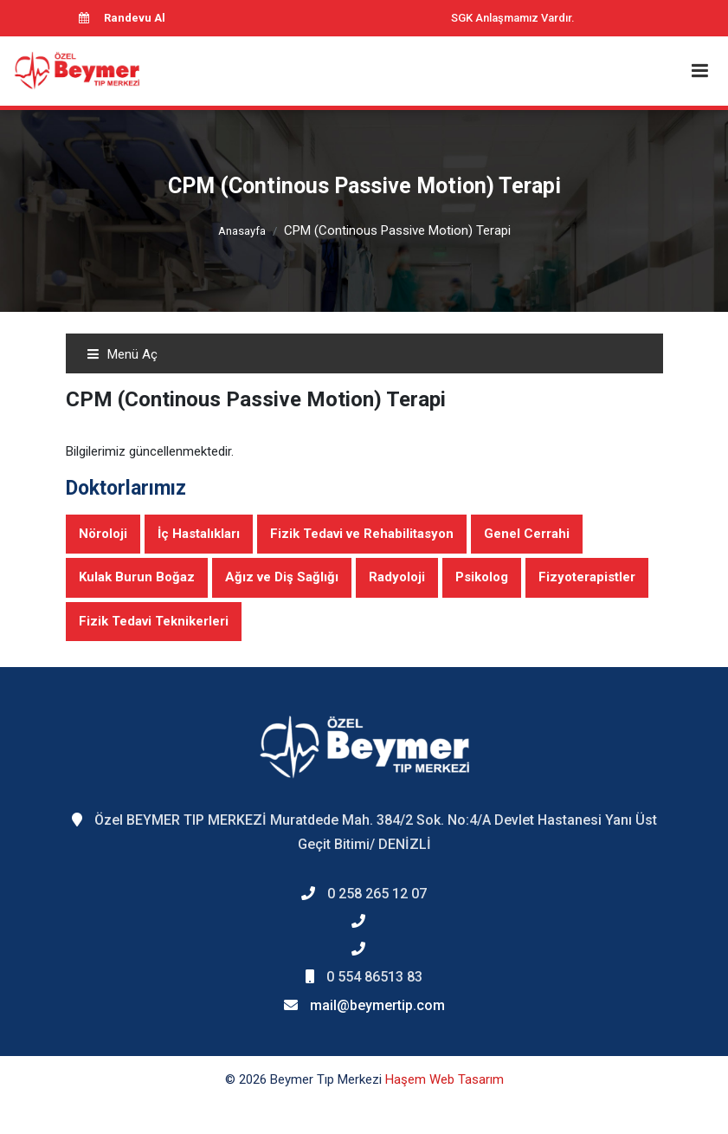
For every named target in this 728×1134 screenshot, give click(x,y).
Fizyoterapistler (586, 577)
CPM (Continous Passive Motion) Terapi (397, 230)
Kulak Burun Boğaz (137, 577)
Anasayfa (242, 230)
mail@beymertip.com (377, 1005)
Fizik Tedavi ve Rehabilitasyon (362, 533)
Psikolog (481, 577)
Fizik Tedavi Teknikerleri (154, 621)
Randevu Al (122, 17)
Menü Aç (122, 354)
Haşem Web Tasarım (444, 1079)
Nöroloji (103, 533)
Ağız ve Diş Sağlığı (281, 577)
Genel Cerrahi (527, 533)
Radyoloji (397, 577)
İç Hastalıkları (199, 533)
